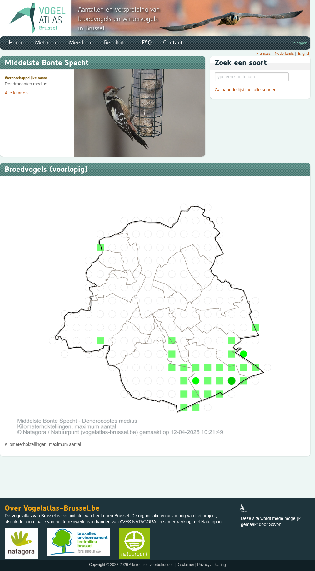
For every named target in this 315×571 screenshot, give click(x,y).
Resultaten (117, 42)
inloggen (299, 42)
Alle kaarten (16, 92)
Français (263, 53)
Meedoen (81, 42)
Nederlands (284, 53)
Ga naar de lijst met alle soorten (246, 89)
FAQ (147, 42)
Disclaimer (185, 565)
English (304, 53)
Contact (173, 42)
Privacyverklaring (211, 565)
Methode (46, 42)
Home (16, 42)
